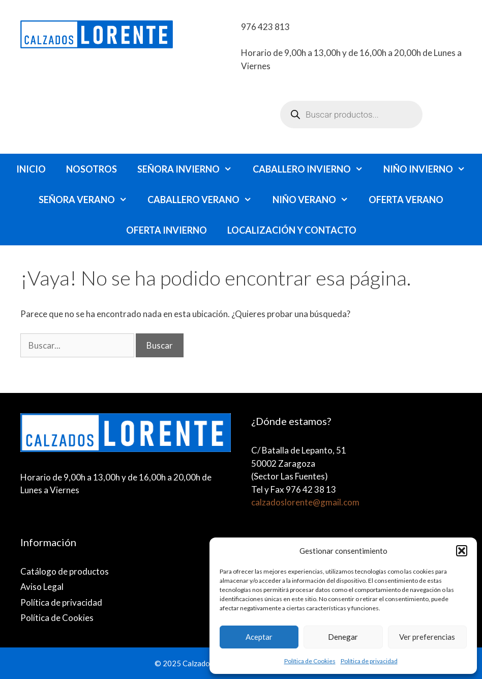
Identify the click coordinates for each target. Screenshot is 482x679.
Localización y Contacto (291, 230)
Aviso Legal (42, 586)
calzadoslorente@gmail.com (305, 502)
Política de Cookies (310, 661)
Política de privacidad (369, 661)
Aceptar (259, 636)
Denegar (343, 636)
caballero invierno (313, 169)
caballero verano (204, 199)
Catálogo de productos (64, 571)
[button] (462, 551)
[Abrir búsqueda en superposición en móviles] (351, 114)
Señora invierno (189, 169)
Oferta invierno (166, 230)
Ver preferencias (427, 636)
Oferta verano (406, 199)
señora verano (88, 199)
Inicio (31, 169)
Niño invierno (429, 169)
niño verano (315, 199)
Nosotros (91, 169)
